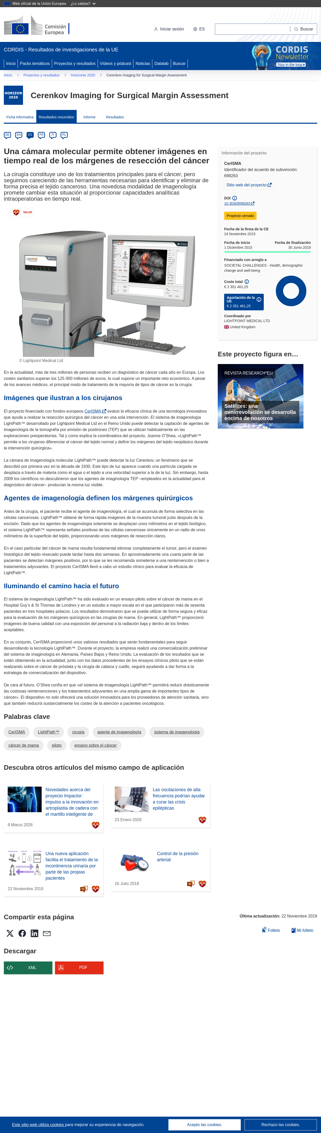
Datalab (161, 63)
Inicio (11, 63)
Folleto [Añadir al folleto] (271, 930)
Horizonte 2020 (83, 75)
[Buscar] (303, 29)
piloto (57, 745)
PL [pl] (64, 135)
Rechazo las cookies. (280, 1125)
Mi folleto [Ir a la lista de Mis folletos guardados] (302, 930)
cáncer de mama (23, 745)
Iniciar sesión (169, 29)
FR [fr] (41, 135)
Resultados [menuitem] (115, 117)
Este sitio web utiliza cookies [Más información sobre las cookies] (38, 1125)
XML (32, 968)
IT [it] (52, 135)
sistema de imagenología (177, 732)
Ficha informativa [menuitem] (20, 117)
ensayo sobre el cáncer (95, 745)
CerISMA (94, 411)
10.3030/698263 (237, 203)
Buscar (179, 63)
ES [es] (30, 135)
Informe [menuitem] (89, 117)
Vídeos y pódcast (115, 63)
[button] (199, 29)
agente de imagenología (119, 732)
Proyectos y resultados (75, 63)
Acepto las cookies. (204, 1125)
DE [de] (7, 135)
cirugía (78, 732)
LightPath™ (48, 732)
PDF (83, 967)
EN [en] (19, 135)
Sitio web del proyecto (247, 186)
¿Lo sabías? (83, 3)
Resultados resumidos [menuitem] (56, 117)
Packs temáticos (35, 63)
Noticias (142, 63)
